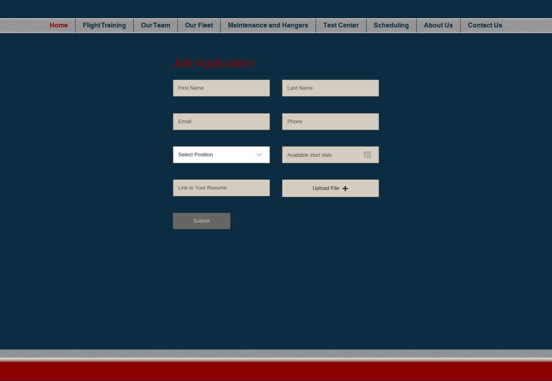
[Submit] (201, 221)
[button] (330, 188)
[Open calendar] (367, 155)
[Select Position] (221, 154)
